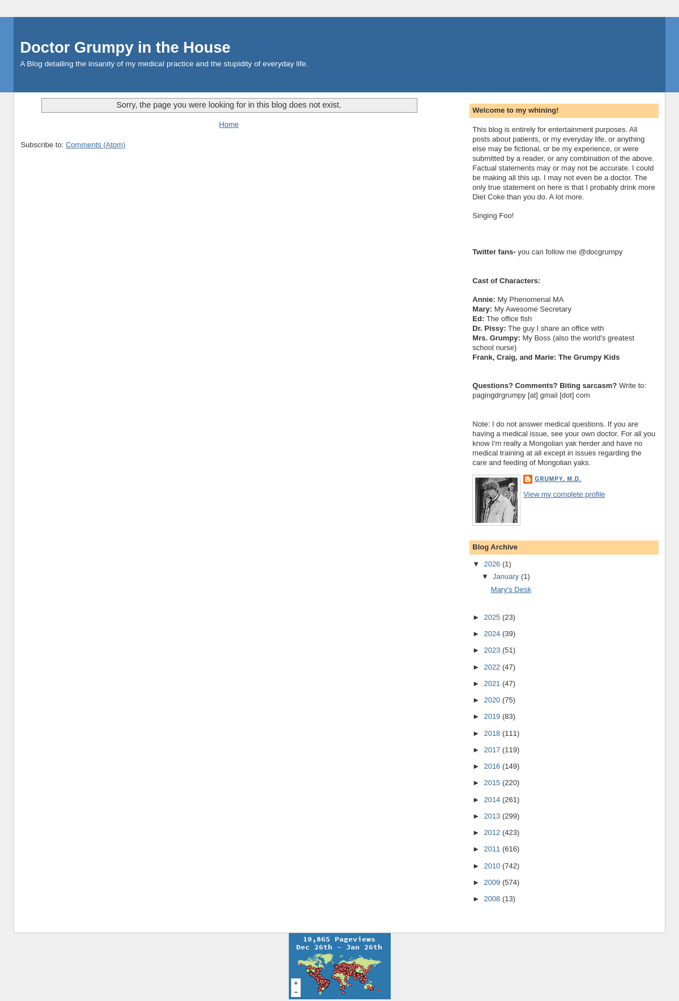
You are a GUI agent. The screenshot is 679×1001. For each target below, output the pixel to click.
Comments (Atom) (95, 144)
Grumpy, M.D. (558, 479)
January (507, 576)
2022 (493, 667)
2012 (493, 832)
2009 (493, 882)
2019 (493, 716)
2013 (493, 816)
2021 (493, 683)
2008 (493, 898)
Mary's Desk (511, 589)
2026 (493, 564)
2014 (493, 799)
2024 (493, 633)
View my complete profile (564, 494)
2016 (493, 766)
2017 (493, 750)
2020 (493, 700)
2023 (493, 650)
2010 (493, 866)
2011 (493, 849)
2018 (493, 733)
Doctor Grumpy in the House (125, 47)
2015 (493, 782)
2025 (493, 617)
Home (229, 124)
